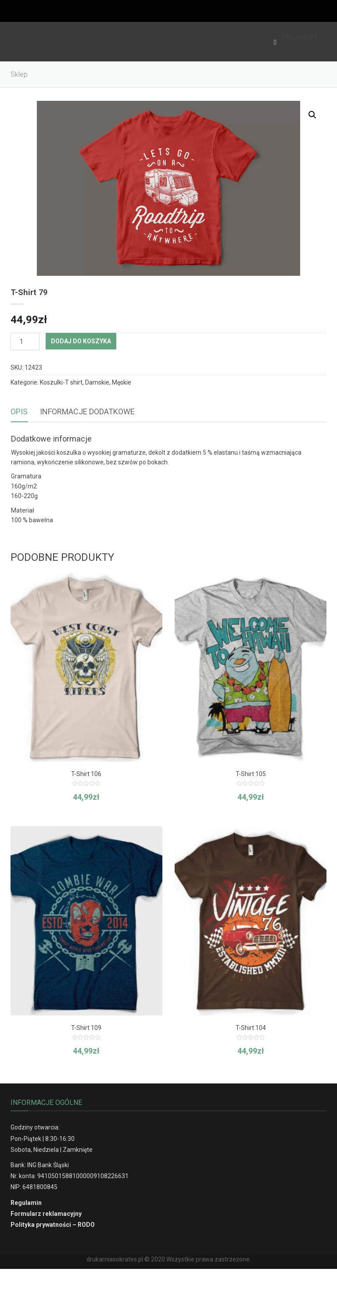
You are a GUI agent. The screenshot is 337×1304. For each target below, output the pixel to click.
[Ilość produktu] (25, 341)
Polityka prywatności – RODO (53, 1224)
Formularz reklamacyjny (46, 1213)
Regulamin (26, 1202)
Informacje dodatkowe (87, 411)
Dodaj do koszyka (81, 341)
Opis (19, 411)
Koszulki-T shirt (61, 382)
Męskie (121, 382)
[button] (312, 115)
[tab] (19, 412)
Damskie (97, 382)
